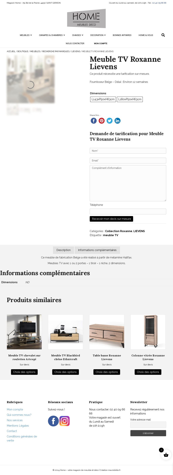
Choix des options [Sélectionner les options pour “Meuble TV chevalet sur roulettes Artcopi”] (24, 372)
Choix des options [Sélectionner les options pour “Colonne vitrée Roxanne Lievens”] (148, 372)
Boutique (22, 51)
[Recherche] (163, 35)
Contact (12, 431)
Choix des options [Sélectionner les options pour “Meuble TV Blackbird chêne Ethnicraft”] (65, 372)
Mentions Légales (18, 425)
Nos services (15, 420)
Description (63, 250)
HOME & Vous (146, 35)
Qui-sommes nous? (19, 414)
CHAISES (76, 35)
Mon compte (100, 43)
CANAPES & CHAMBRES (51, 35)
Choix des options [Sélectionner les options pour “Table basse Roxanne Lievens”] (107, 372)
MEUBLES (25, 35)
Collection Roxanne (118, 231)
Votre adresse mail (140, 419)
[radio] (103, 99)
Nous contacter (75, 43)
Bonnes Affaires (122, 35)
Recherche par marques (55, 51)
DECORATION (96, 35)
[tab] (63, 250)
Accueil (11, 51)
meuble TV (110, 235)
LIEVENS (75, 51)
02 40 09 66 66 (159, 3)
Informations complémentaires (97, 250)
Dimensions (98, 93)
